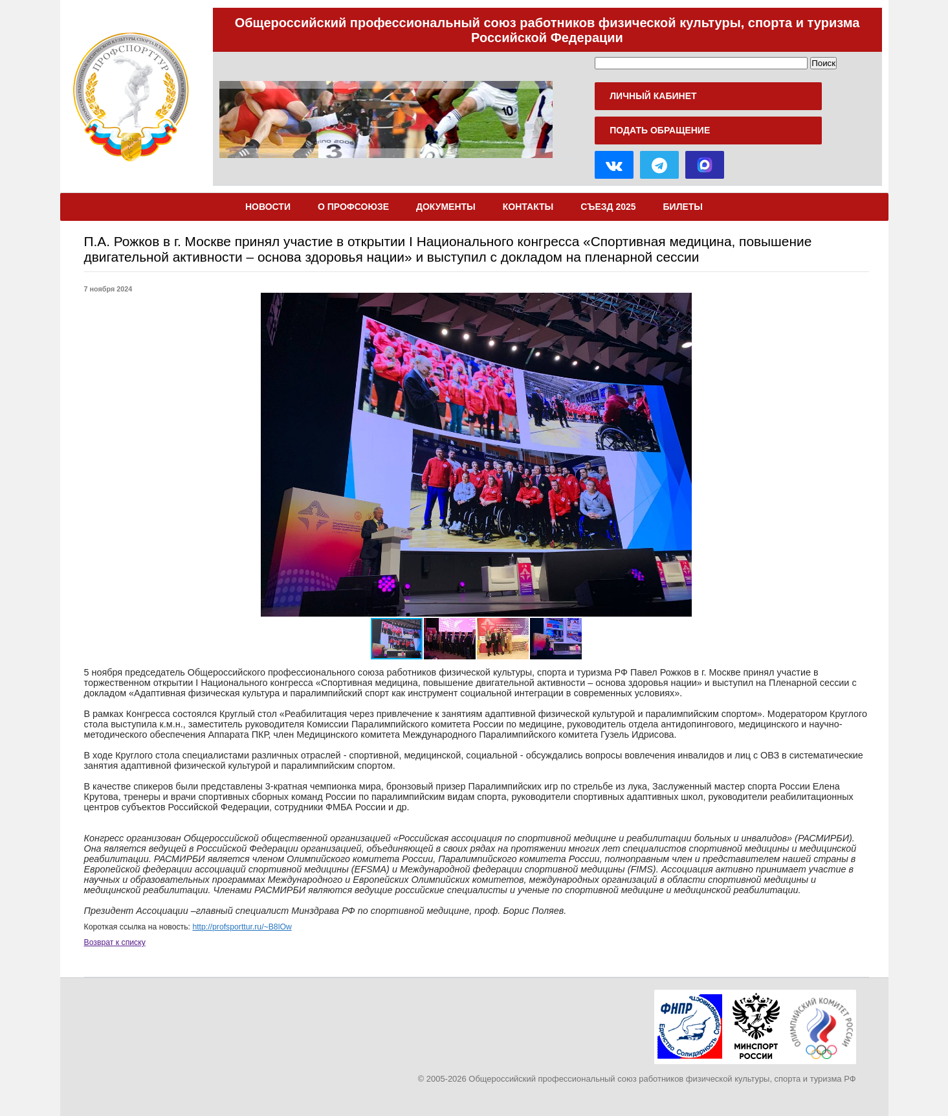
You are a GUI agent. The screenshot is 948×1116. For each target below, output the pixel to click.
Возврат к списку (115, 942)
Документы (446, 206)
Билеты (683, 206)
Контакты (528, 206)
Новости (268, 206)
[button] (788, 454)
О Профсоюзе (353, 206)
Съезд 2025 (607, 206)
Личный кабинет (653, 96)
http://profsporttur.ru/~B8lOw (241, 926)
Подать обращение (660, 130)
